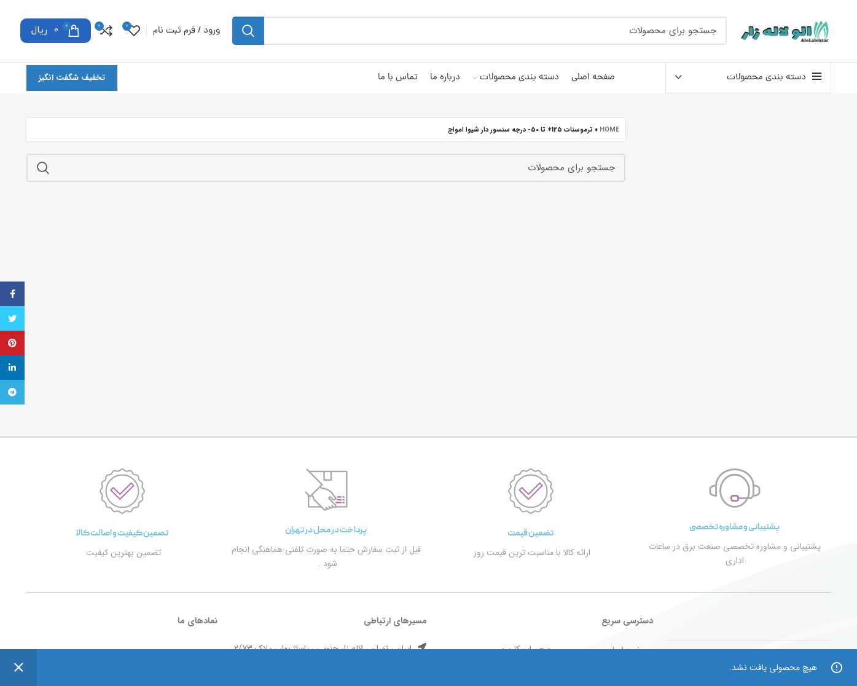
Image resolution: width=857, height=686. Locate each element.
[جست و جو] (479, 32)
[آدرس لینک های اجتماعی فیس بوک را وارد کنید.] (12, 294)
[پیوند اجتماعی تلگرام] (12, 392)
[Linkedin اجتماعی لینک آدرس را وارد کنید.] (12, 367)
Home (609, 132)
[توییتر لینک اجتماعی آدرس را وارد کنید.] (12, 318)
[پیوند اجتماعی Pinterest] (12, 343)
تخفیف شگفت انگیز (72, 79)
